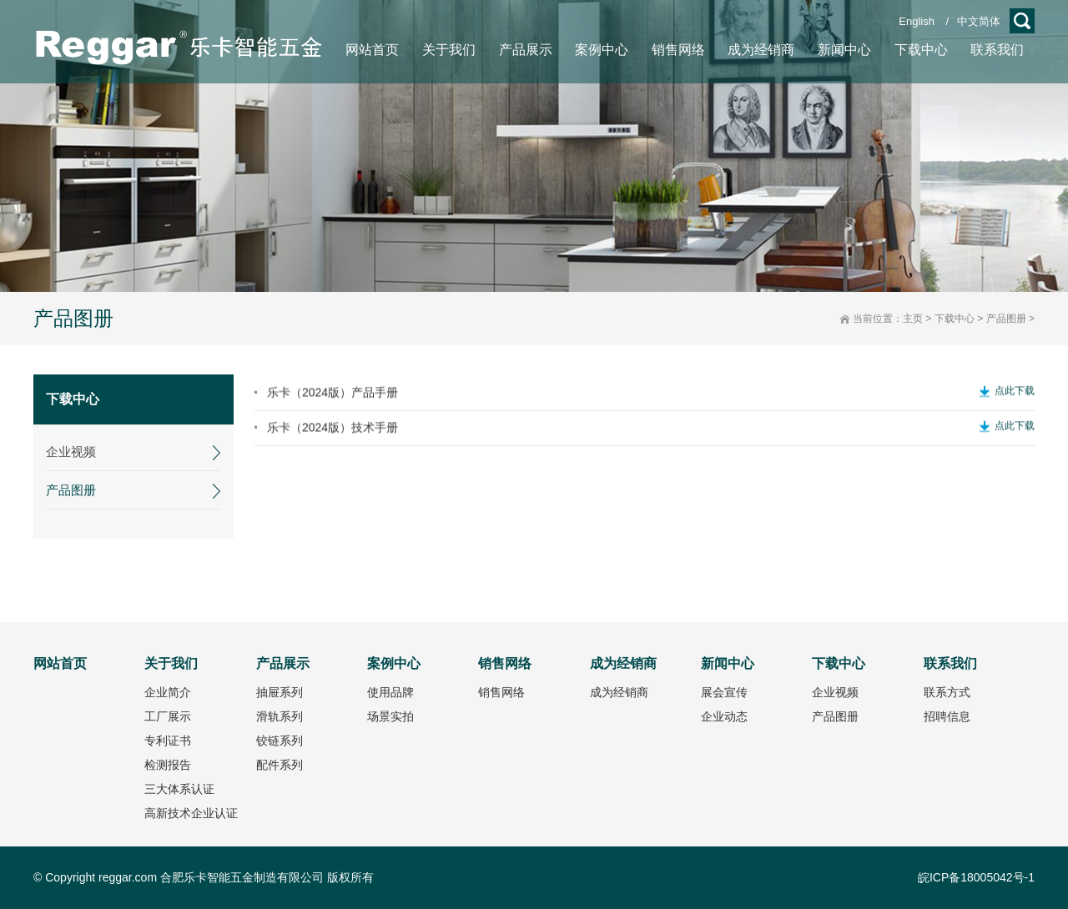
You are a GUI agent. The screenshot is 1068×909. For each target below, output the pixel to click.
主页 (913, 318)
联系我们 (950, 663)
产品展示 (283, 663)
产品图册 (1006, 318)
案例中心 (394, 663)
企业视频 (66, 451)
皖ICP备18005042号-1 (976, 877)
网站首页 (60, 663)
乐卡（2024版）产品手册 (332, 407)
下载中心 (954, 318)
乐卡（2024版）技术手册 (332, 442)
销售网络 (504, 663)
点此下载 (1015, 405)
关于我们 (171, 663)
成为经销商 (623, 663)
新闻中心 (727, 663)
